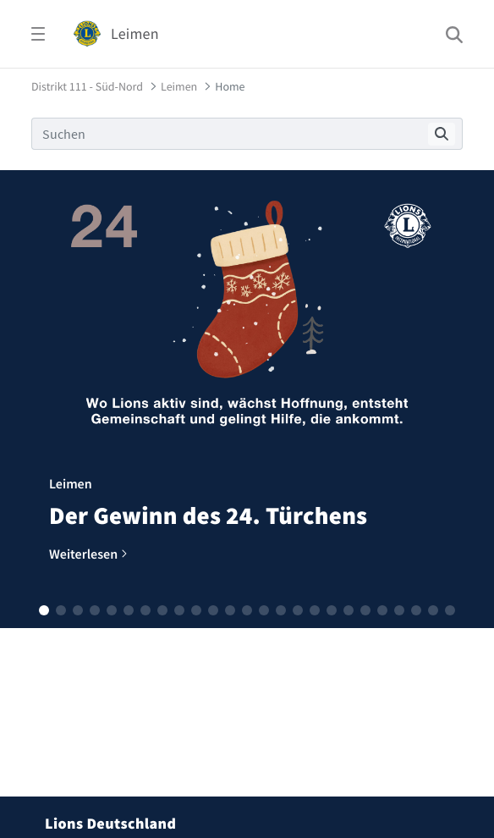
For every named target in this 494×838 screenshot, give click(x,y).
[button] (44, 610)
